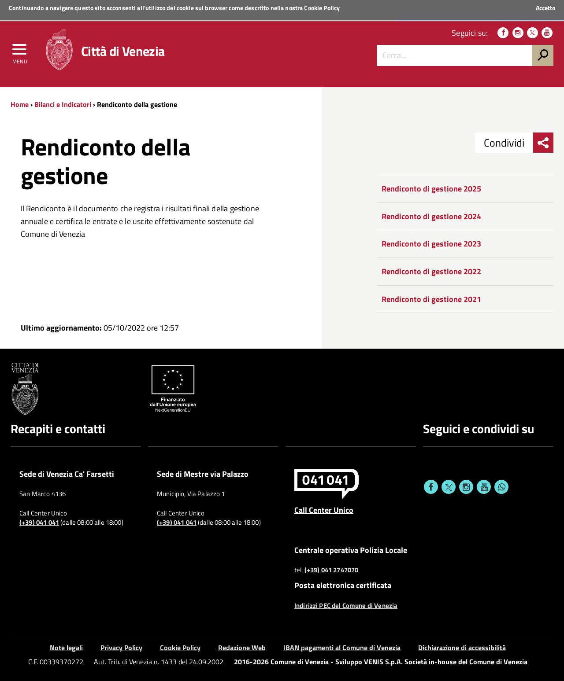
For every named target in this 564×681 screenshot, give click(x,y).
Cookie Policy (322, 7)
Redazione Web (242, 647)
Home (20, 104)
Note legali (66, 647)
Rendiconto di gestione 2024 (431, 216)
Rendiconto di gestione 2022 (431, 271)
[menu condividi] (543, 143)
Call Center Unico (323, 510)
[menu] (20, 51)
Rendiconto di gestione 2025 (431, 189)
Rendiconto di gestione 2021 (431, 299)
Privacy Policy (121, 647)
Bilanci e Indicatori (62, 104)
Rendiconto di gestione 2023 (431, 244)
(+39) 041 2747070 (331, 570)
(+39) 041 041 (39, 522)
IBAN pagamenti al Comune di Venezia (342, 647)
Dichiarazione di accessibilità (462, 647)
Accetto (545, 8)
